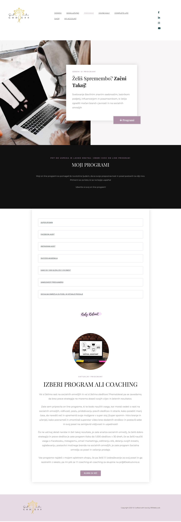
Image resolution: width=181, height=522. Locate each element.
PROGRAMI (89, 13)
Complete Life (121, 13)
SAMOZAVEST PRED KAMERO (53, 283)
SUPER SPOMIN (47, 222)
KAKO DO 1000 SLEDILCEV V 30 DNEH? (57, 271)
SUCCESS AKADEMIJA (50, 259)
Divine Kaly (104, 13)
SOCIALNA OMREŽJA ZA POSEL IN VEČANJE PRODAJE (64, 295)
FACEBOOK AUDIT (48, 234)
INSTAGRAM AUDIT (49, 247)
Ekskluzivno (72, 13)
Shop (57, 19)
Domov (58, 13)
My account (70, 19)
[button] (127, 120)
